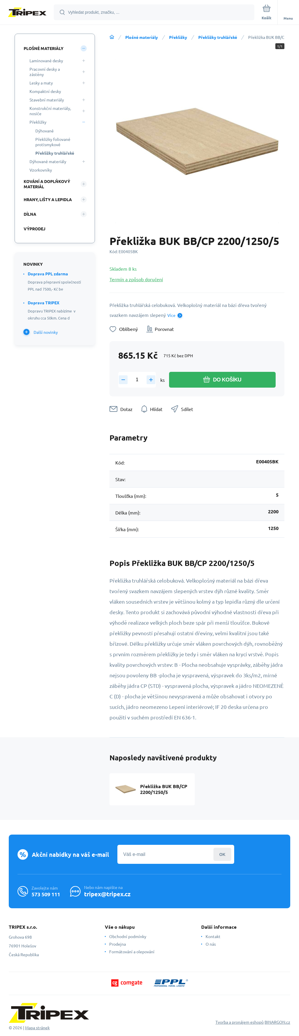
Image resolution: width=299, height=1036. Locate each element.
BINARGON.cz (277, 1022)
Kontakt (213, 936)
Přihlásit (222, 854)
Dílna (30, 214)
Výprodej (34, 228)
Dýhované (44, 130)
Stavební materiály (46, 99)
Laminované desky (46, 60)
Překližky (178, 37)
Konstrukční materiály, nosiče (50, 111)
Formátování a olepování (131, 951)
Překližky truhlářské (217, 37)
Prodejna (117, 944)
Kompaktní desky (45, 91)
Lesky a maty (41, 82)
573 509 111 (46, 894)
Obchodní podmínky (127, 936)
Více (171, 315)
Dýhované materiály (47, 161)
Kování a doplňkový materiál (47, 184)
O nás (211, 944)
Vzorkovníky (40, 169)
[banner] (27, 12)
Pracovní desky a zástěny (44, 71)
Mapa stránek (37, 1027)
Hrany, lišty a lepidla (48, 199)
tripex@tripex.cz (107, 894)
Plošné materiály (141, 37)
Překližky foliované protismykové (52, 142)
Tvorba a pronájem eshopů (239, 1022)
